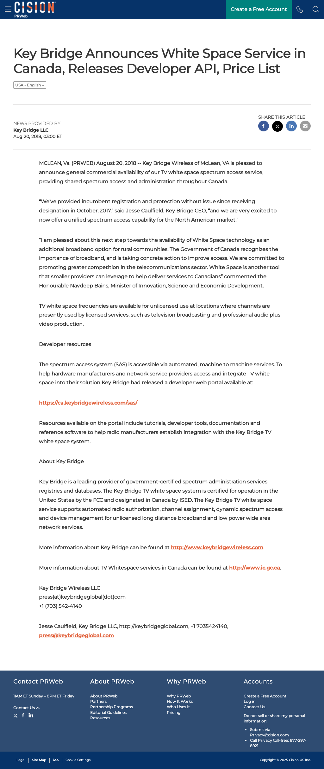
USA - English (29, 85)
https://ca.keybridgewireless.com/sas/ (88, 403)
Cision (294, 760)
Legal (20, 760)
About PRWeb (103, 696)
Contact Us (26, 707)
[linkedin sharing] (291, 127)
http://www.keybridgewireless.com (217, 548)
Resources (100, 717)
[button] (316, 9)
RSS (56, 760)
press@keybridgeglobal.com (76, 636)
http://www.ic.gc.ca (254, 568)
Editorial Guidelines (108, 712)
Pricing (173, 712)
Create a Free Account (265, 696)
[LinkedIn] (31, 715)
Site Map (39, 760)
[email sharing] (305, 127)
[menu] (8, 9)
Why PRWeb (179, 696)
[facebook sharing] (263, 127)
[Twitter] (16, 715)
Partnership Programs (111, 706)
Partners (98, 701)
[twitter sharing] (277, 127)
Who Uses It (178, 706)
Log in (249, 701)
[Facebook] (23, 715)
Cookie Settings (77, 760)
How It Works (180, 701)
